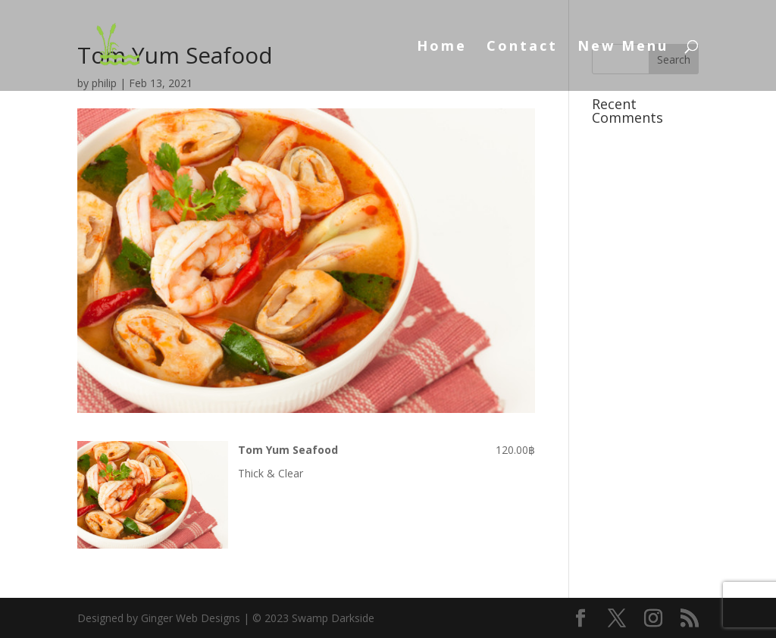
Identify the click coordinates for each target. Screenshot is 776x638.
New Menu (622, 47)
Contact (522, 47)
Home (442, 47)
